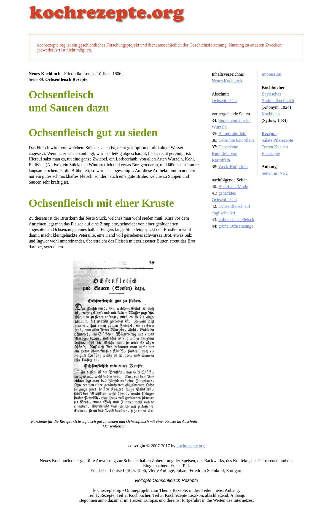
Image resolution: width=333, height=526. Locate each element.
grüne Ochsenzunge (235, 226)
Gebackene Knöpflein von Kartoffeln (225, 153)
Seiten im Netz (275, 173)
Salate (267, 140)
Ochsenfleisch (224, 100)
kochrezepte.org (190, 445)
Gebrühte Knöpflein (236, 140)
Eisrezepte (271, 153)
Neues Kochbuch (227, 80)
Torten (267, 147)
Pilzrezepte (283, 140)
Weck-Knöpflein (233, 166)
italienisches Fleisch (236, 219)
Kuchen (281, 147)
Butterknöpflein (232, 133)
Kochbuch (271, 113)
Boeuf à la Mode (233, 186)
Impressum (271, 74)
